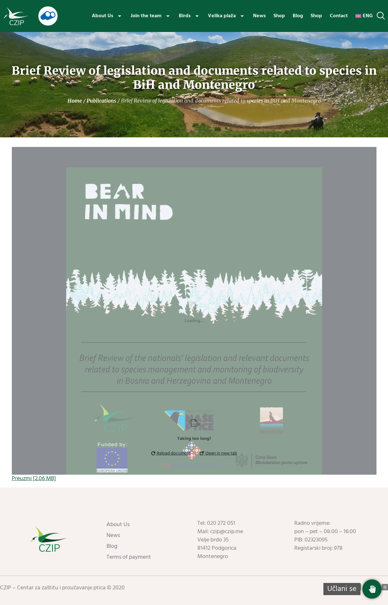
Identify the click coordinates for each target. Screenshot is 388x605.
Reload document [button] (171, 453)
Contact (339, 16)
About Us (107, 16)
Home (74, 100)
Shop (279, 16)
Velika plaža (226, 16)
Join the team (151, 16)
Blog (298, 16)
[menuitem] (364, 16)
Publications (101, 100)
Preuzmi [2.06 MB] (34, 478)
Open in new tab (218, 453)
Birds (189, 16)
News (259, 16)
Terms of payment (129, 557)
